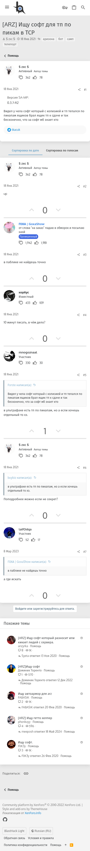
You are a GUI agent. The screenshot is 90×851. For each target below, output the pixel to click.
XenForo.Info (33, 813)
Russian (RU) (41, 831)
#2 (84, 186)
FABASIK (23, 697)
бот (60, 39)
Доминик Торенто (30, 670)
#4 (84, 315)
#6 (84, 467)
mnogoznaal (28, 352)
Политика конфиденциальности (25, 845)
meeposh (28, 731)
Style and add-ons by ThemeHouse (24, 809)
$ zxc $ (10, 39)
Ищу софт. (25, 742)
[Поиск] (83, 7)
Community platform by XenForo (41, 805)
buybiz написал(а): (20, 477)
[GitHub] (5, 819)
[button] (7, 7)
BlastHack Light (14, 831)
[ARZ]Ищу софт (29, 666)
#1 (85, 89)
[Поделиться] (79, 90)
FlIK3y (22, 746)
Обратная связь (14, 838)
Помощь (35, 646)
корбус (24, 292)
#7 (84, 552)
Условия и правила (41, 838)
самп (70, 39)
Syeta (25, 656)
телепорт (10, 44)
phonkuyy (24, 722)
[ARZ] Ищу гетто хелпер (35, 718)
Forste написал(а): (20, 385)
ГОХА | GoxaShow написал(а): (27, 562)
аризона (48, 39)
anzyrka (23, 646)
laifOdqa (25, 529)
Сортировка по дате (25, 150)
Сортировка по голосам (62, 150)
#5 (84, 375)
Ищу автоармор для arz (35, 693)
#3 (84, 255)
